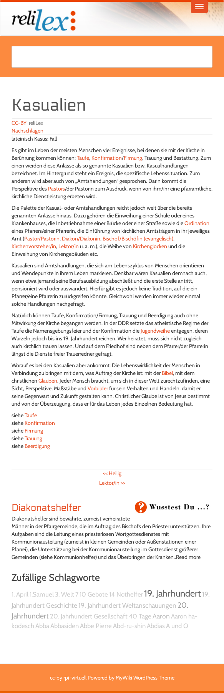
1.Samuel (42, 594)
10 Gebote (94, 594)
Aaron (161, 616)
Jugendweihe (155, 330)
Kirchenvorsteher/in (34, 246)
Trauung (33, 438)
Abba (42, 626)
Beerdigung (37, 446)
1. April (20, 594)
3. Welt (64, 594)
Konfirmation (106, 157)
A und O (177, 626)
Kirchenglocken (150, 246)
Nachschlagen (27, 130)
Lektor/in (68, 246)
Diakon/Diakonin (81, 238)
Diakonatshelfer (46, 508)
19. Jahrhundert (172, 593)
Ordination (196, 223)
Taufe (83, 157)
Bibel (167, 373)
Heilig (112, 473)
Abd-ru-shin (129, 626)
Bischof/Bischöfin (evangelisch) (138, 238)
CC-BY (19, 122)
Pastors (56, 188)
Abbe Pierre (96, 626)
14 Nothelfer (126, 594)
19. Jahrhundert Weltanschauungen (127, 605)
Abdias (156, 626)
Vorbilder (98, 388)
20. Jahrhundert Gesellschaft (89, 616)
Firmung (133, 157)
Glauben (47, 380)
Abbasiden (64, 626)
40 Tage (140, 616)
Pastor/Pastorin (42, 238)
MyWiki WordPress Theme (145, 677)
